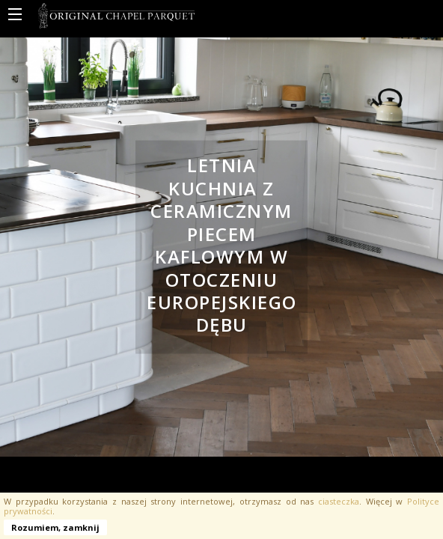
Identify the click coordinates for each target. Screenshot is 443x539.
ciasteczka (338, 501)
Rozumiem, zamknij (55, 527)
